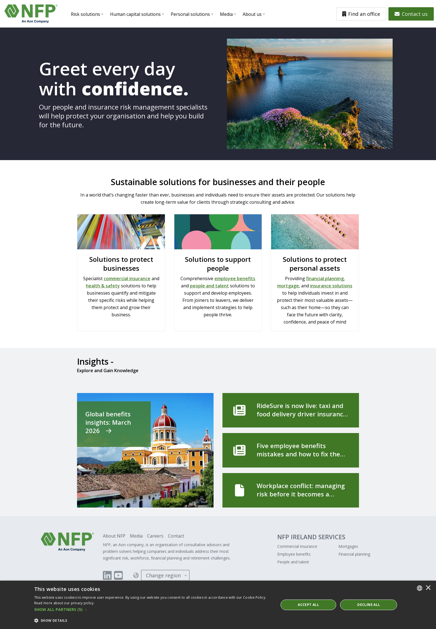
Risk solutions (85, 14)
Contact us (411, 14)
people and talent (209, 286)
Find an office (361, 14)
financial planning (325, 278)
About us (252, 14)
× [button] (428, 588)
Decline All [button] (368, 604)
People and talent (293, 562)
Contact (176, 536)
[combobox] (419, 588)
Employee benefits (294, 554)
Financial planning (354, 554)
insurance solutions (331, 286)
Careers (155, 536)
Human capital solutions (135, 14)
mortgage (288, 286)
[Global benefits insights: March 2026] (145, 450)
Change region (163, 575)
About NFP (114, 536)
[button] (152, 609)
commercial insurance (127, 278)
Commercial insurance (297, 546)
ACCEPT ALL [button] (308, 604)
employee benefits (234, 278)
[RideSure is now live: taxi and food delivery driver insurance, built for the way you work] (290, 410)
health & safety (103, 286)
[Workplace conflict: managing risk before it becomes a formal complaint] (290, 490)
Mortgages (348, 546)
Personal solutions (190, 14)
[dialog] (218, 605)
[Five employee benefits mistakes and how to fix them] (290, 450)
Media (226, 14)
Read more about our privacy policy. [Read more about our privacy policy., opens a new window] (64, 603)
